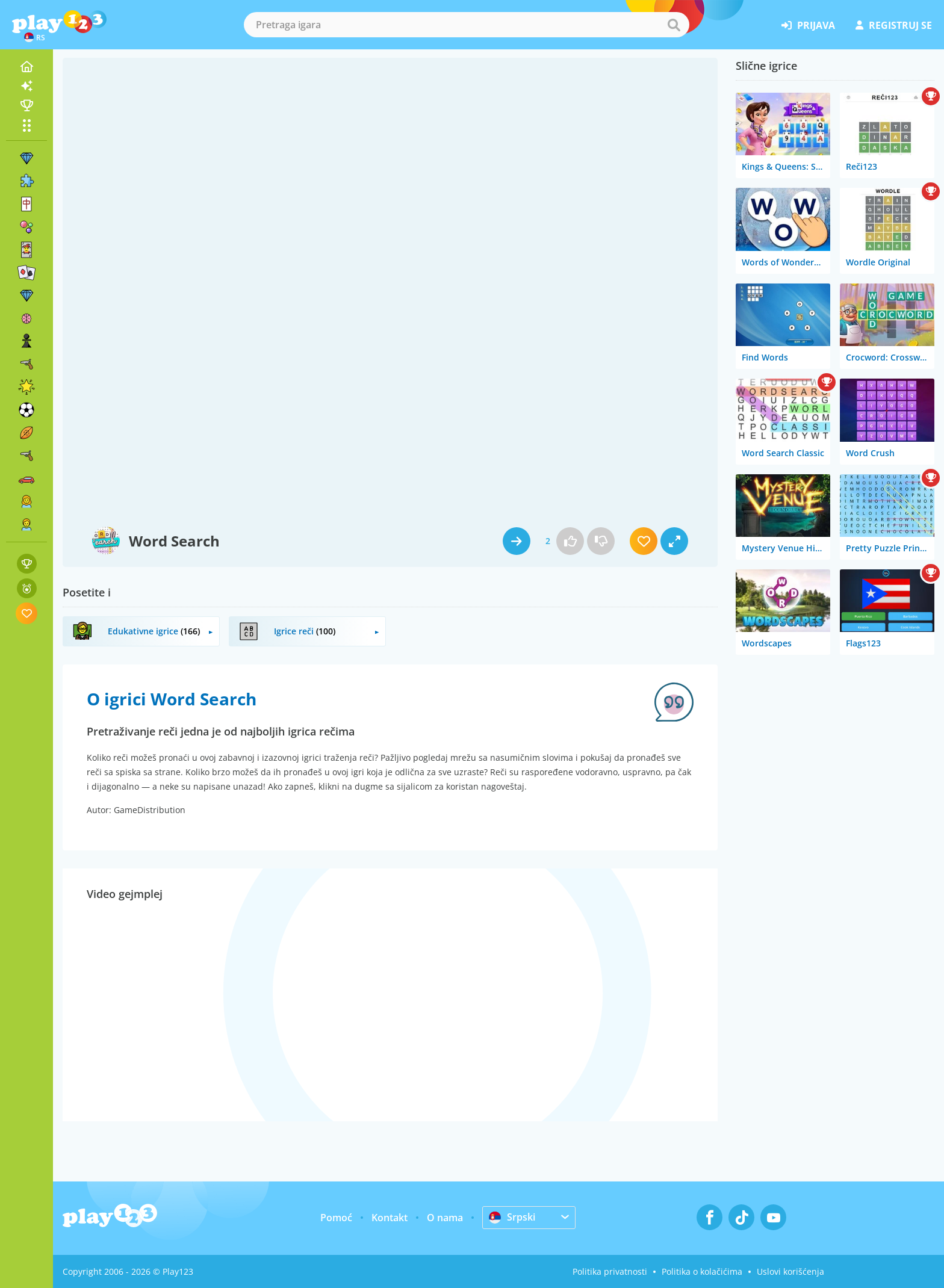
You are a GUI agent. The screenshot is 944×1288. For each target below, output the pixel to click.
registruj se (894, 25)
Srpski (512, 1217)
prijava (808, 25)
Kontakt (389, 1217)
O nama (445, 1217)
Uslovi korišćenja (790, 1271)
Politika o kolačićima (702, 1271)
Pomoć (336, 1217)
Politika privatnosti (610, 1271)
